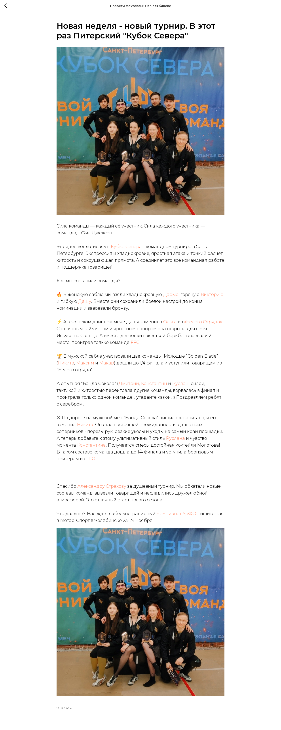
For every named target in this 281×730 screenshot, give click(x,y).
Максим (85, 363)
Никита (66, 363)
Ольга (170, 321)
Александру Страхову (101, 486)
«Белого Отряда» (203, 321)
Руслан (180, 383)
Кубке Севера (126, 246)
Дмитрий (128, 383)
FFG (135, 342)
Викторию (212, 294)
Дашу (84, 301)
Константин (154, 383)
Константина (91, 445)
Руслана (175, 438)
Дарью (170, 294)
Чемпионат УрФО (176, 513)
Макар (106, 363)
